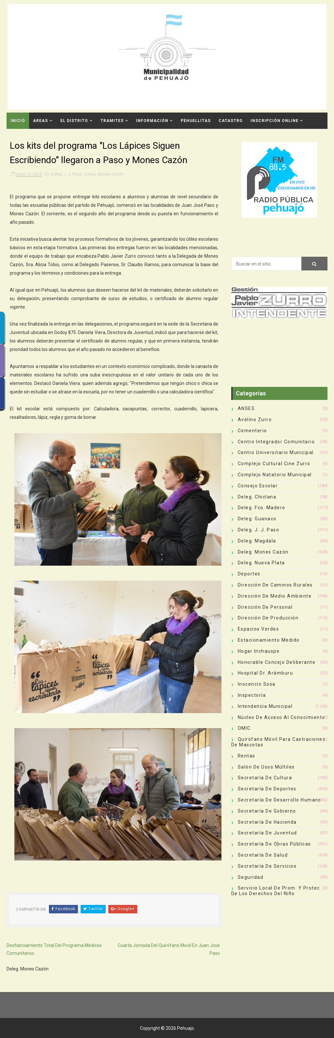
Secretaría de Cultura (265, 777)
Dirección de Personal (265, 607)
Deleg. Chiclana (257, 496)
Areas (40, 120)
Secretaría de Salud (263, 855)
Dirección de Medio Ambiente (275, 596)
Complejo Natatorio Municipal (275, 474)
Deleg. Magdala (257, 540)
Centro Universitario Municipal (276, 452)
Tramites (112, 120)
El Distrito (74, 120)
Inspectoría (252, 695)
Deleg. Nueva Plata (261, 562)
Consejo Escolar (258, 485)
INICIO (17, 120)
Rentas (246, 755)
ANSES (246, 408)
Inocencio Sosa (257, 684)
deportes (249, 573)
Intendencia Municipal (265, 706)
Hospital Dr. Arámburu (265, 673)
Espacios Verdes (258, 629)
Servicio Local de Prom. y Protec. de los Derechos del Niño (276, 890)
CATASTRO (231, 120)
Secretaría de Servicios (267, 866)
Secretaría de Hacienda (267, 822)
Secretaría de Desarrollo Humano (280, 799)
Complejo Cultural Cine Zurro (274, 463)
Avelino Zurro (255, 419)
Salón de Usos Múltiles (266, 767)
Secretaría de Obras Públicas (274, 844)
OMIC (244, 728)
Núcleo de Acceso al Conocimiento (281, 717)
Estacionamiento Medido (269, 640)
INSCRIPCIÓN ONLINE (274, 120)
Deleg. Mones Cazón (104, 174)
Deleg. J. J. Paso (66, 174)
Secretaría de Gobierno (267, 811)
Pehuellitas (196, 120)
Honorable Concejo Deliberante (277, 662)
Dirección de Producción (268, 617)
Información (152, 120)
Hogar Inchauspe (259, 651)
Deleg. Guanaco (257, 518)
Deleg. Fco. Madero (261, 507)
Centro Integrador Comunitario (276, 441)
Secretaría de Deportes (267, 788)
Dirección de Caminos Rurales (275, 585)
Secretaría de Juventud (267, 832)
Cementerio (252, 430)
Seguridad (251, 877)
